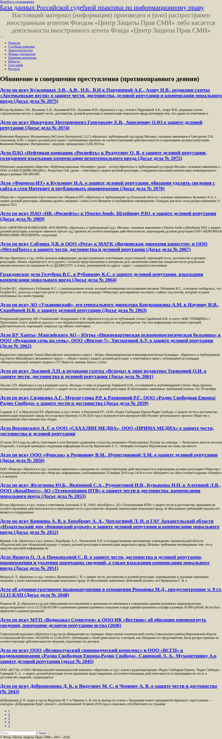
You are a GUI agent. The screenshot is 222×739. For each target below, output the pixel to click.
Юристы (14, 61)
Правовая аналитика (22, 57)
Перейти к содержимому (17, 1)
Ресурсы (14, 69)
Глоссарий (15, 65)
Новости (14, 43)
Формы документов (22, 54)
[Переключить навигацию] (1, 37)
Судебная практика (21, 46)
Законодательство (20, 50)
